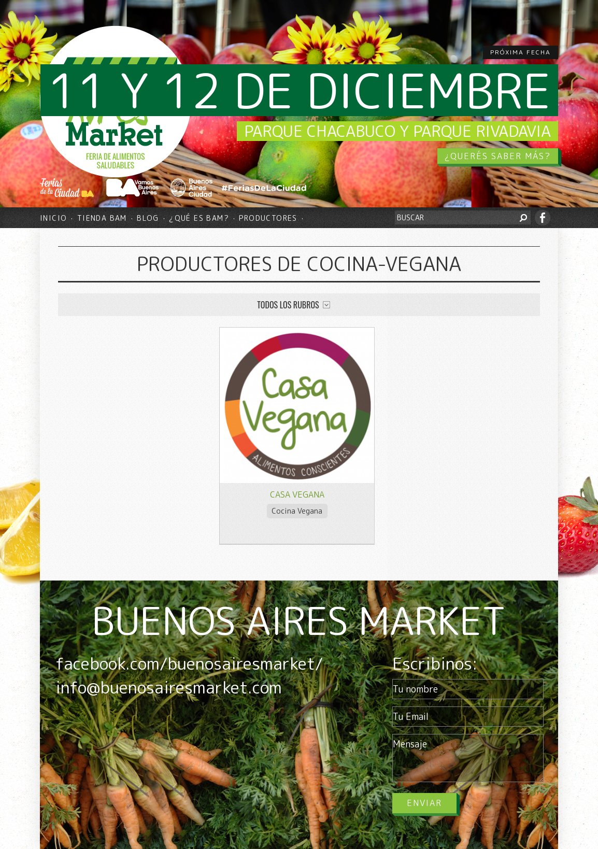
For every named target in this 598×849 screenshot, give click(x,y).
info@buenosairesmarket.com (168, 687)
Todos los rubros (288, 305)
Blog (148, 218)
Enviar (424, 803)
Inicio (53, 218)
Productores (268, 218)
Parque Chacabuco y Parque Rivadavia (397, 131)
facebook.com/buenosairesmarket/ (189, 663)
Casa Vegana (297, 494)
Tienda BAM (102, 218)
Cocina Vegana (297, 511)
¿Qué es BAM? (199, 218)
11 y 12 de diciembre (299, 90)
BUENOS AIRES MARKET (299, 620)
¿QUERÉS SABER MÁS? (498, 156)
